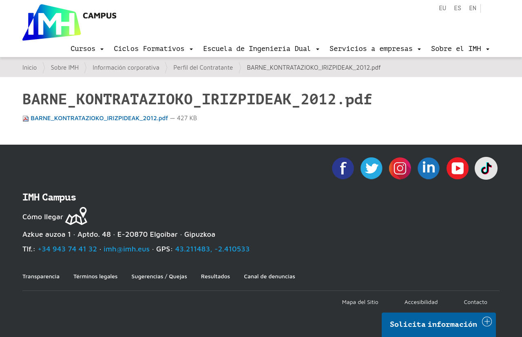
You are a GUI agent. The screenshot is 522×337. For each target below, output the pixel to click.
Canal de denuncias (269, 276)
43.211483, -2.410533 (212, 248)
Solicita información (433, 324)
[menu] (87, 49)
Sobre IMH (65, 67)
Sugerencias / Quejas (159, 276)
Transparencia (41, 276)
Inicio (29, 67)
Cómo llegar (42, 216)
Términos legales (95, 276)
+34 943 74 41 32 (67, 248)
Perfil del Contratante (203, 67)
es (457, 8)
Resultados (215, 276)
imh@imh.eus (127, 248)
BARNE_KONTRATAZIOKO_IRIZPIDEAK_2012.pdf (96, 118)
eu (442, 8)
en (472, 8)
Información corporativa (126, 67)
